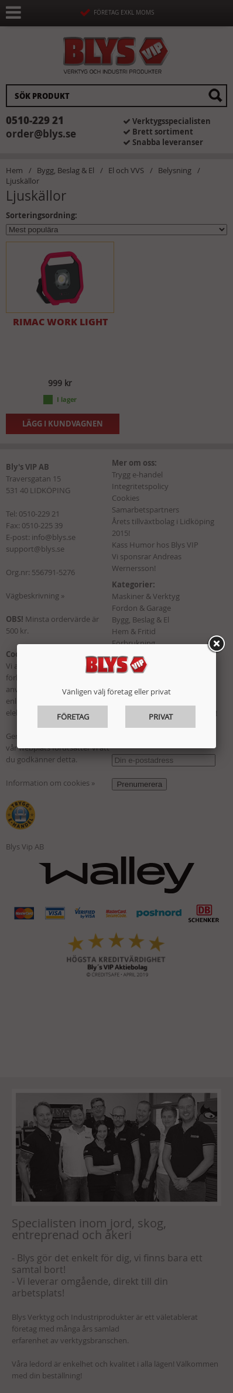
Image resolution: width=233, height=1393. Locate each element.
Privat (161, 716)
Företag (73, 716)
